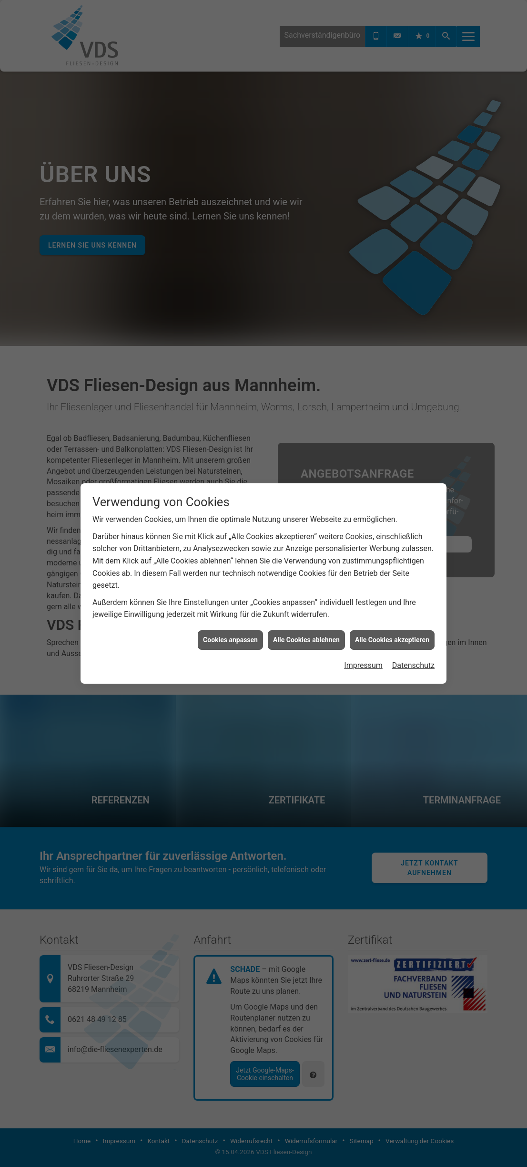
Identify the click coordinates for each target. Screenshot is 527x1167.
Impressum (363, 665)
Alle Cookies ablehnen (306, 640)
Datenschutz (413, 665)
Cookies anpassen (230, 640)
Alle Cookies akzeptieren (392, 640)
